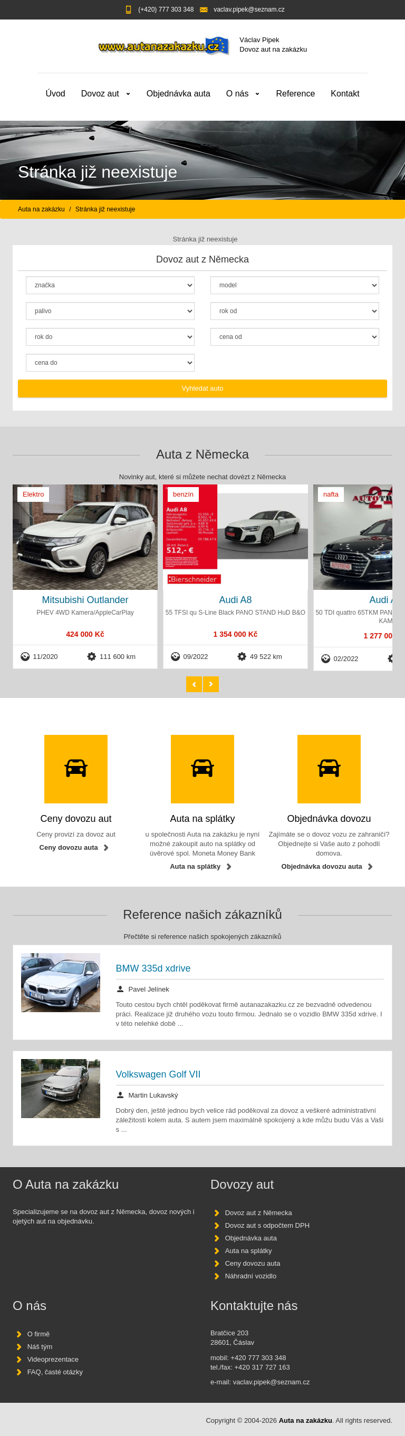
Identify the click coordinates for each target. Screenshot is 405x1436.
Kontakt (345, 93)
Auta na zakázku (41, 209)
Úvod (55, 93)
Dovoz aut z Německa (258, 1213)
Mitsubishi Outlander (85, 600)
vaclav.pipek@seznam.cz (249, 9)
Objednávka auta (178, 93)
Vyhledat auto (202, 388)
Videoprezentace (53, 1360)
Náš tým (40, 1347)
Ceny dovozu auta (69, 847)
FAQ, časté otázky (55, 1372)
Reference (295, 93)
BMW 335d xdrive (153, 968)
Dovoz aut (100, 93)
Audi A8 (235, 600)
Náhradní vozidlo (251, 1276)
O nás (237, 93)
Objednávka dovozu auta (322, 867)
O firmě (38, 1334)
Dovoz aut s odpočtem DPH (267, 1225)
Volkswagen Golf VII (158, 1074)
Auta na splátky (195, 867)
